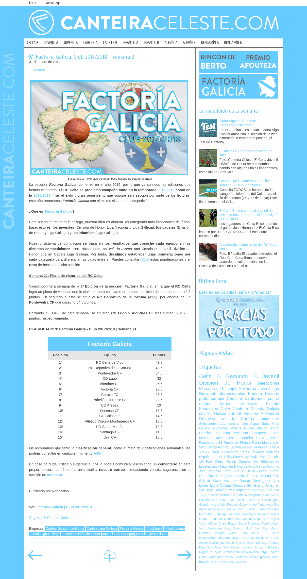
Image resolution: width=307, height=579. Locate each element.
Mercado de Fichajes (218, 388)
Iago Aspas (250, 424)
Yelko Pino (231, 457)
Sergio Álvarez (252, 452)
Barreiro (247, 438)
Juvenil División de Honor (81, 534)
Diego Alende (218, 447)
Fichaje (272, 403)
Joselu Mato (246, 500)
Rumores (261, 447)
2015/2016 (165, 190)
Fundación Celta (214, 408)
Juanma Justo (221, 519)
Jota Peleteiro (210, 471)
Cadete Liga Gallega (102, 528)
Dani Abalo (227, 500)
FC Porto (271, 533)
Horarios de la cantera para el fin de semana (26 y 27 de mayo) (246, 183)
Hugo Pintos (257, 504)
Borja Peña (249, 533)
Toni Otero (214, 461)
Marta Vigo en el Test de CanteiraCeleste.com (238, 123)
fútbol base (154, 528)
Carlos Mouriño (267, 466)
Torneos (226, 403)
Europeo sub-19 (234, 538)
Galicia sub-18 (227, 413)
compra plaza (225, 533)
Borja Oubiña (220, 485)
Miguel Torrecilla (210, 552)
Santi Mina (270, 424)
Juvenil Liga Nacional (151, 534)
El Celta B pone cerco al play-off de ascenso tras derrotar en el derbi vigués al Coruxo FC (249, 215)
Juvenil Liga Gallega (117, 534)
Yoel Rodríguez (220, 476)
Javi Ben (233, 514)
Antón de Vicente (211, 509)
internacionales (231, 393)
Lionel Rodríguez (211, 557)
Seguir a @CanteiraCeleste (51, 518)
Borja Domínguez (219, 490)
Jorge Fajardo (269, 552)
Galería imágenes (213, 428)
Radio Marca (262, 442)
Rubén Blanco (255, 428)
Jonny (274, 428)
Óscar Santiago (257, 543)
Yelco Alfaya (208, 523)
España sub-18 (234, 509)
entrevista (250, 403)
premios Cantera (246, 476)
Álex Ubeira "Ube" (238, 528)
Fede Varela (270, 523)
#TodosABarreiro (210, 538)
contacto (54, 475)
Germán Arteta (209, 504)
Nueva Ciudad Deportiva (249, 519)
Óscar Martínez (249, 523)
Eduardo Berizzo (218, 495)
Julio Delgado (229, 504)
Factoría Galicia (132, 528)
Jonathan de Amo (259, 538)
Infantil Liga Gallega (45, 534)
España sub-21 (241, 447)
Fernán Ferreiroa (258, 509)
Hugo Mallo (249, 457)
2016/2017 (42, 195)
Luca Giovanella (237, 561)
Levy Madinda (222, 466)
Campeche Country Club (251, 490)
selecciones (268, 383)
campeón (260, 433)
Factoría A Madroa (261, 413)
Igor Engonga (217, 514)
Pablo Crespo (235, 543)
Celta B (210, 376)
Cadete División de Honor (65, 528)
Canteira (234, 398)
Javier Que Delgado (254, 514)
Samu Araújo (233, 471)
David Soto (222, 547)
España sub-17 (210, 457)
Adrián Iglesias (259, 557)
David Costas (226, 438)
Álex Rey (273, 504)
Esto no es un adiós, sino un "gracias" (235, 292)
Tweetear (38, 70)
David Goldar (257, 471)
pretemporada (211, 398)
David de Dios (244, 466)
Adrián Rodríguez (247, 495)
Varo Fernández (210, 528)
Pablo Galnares (236, 557)
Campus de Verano (248, 485)
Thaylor (274, 519)
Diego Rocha (250, 552)
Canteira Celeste (248, 408)
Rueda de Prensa (237, 442)
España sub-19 (210, 442)
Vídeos (236, 428)
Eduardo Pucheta (267, 547)
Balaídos (272, 452)
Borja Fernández (225, 452)
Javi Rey (261, 528)
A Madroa (247, 388)
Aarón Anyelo (218, 561)
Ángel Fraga (227, 523)
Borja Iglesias (267, 438)
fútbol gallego (175, 528)
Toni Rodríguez (268, 500)
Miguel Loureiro (242, 547)
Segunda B (241, 376)
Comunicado (231, 552)
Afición (231, 461)
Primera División (263, 393)
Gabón (243, 504)
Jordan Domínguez (254, 481)
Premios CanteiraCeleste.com (223, 433)
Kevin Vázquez (225, 481)
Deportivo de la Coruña (226, 418)
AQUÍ (144, 259)
